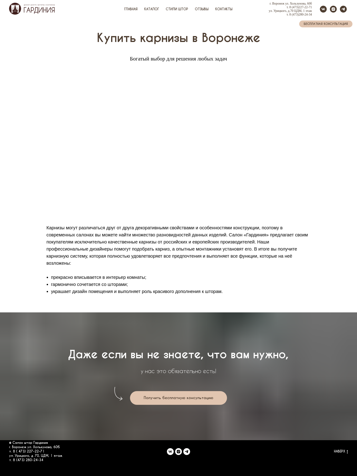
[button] (325, 24)
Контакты (223, 9)
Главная (131, 9)
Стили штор (177, 9)
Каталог (151, 9)
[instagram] (333, 9)
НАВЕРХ (341, 451)
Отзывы (202, 9)
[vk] (323, 9)
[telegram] (343, 9)
